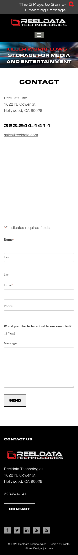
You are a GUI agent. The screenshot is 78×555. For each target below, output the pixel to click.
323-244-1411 (16, 494)
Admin (49, 548)
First (7, 257)
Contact (19, 509)
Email (8, 285)
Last (6, 274)
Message (10, 343)
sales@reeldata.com (21, 135)
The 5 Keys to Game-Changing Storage (42, 4)
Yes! (11, 333)
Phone (8, 306)
